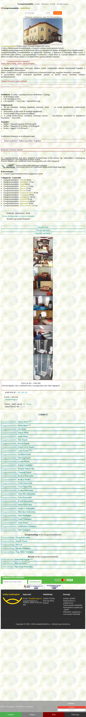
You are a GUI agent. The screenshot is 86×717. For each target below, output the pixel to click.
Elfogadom (72, 710)
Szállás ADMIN (69, 598)
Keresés (57, 13)
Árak (54, 714)
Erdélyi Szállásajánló (11, 594)
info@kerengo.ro (35, 598)
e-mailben (25, 86)
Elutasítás (71, 707)
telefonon (14, 86)
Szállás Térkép (49, 598)
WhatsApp (75, 714)
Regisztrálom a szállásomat (69, 602)
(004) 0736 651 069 (12, 407)
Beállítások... (71, 703)
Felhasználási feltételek (72, 605)
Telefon (32, 714)
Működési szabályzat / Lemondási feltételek (72, 613)
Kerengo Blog (48, 601)
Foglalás (11, 714)
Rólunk (46, 603)
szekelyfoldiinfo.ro (13, 600)
